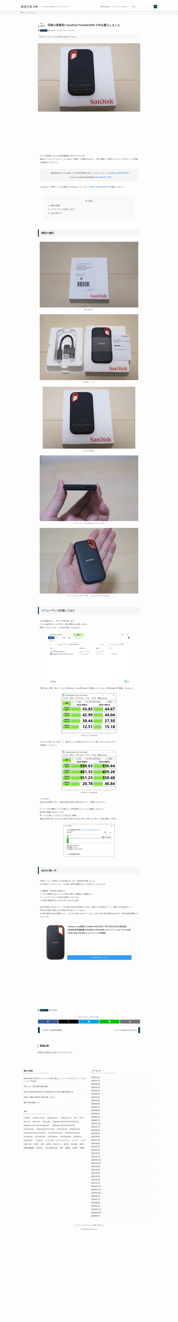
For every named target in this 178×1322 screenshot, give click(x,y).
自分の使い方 (56, 213)
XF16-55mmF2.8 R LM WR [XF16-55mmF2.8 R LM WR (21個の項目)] (45, 1129)
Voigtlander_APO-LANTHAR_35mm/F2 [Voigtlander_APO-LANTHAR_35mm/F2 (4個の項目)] (66, 1121)
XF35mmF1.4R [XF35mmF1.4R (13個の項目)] (75, 1129)
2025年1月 (98, 1111)
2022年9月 (98, 1170)
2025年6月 (98, 1089)
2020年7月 (98, 1278)
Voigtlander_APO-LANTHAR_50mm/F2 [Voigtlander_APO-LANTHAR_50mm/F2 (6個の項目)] (36, 1125)
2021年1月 (98, 1251)
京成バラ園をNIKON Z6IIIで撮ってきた (39, 1097)
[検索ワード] (144, 6)
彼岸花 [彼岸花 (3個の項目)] (49, 1144)
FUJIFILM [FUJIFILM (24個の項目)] (27, 1118)
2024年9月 (98, 1116)
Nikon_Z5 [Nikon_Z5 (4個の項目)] (27, 1121)
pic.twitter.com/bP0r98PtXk (118, 173)
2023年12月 (98, 1154)
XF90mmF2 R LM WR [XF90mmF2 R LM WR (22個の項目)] (72, 1133)
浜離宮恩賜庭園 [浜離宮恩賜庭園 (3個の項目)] (29, 1148)
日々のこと (44, 30)
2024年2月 (98, 1148)
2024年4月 (98, 1143)
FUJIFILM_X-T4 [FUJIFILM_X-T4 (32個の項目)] (52, 1118)
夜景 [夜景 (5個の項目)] (42, 1144)
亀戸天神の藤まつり (32, 1103)
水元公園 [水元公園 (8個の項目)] (74, 1144)
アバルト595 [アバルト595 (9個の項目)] (49, 1140)
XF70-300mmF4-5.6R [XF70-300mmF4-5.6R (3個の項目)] (55, 1133)
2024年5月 (98, 1138)
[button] (48, 1022)
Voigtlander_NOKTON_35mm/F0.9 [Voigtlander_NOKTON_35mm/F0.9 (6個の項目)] (63, 1125)
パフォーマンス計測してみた (63, 209)
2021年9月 (98, 1224)
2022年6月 (98, 1186)
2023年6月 (98, 1165)
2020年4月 (98, 1289)
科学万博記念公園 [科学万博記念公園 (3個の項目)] (51, 1148)
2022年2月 (98, 1202)
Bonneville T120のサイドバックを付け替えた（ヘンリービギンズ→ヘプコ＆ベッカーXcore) (55, 1079)
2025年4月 (98, 1100)
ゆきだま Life (29, 6)
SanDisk (53, 30)
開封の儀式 (55, 205)
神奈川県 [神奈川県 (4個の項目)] (40, 1148)
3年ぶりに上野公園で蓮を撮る (36, 1086)
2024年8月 (98, 1122)
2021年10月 (98, 1219)
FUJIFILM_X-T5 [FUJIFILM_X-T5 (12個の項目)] (66, 1118)
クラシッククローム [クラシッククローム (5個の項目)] (62, 1140)
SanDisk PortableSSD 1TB (99, 187)
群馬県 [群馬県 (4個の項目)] (75, 1148)
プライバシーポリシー (83, 1315)
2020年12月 (98, 1256)
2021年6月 (98, 1235)
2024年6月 (98, 1132)
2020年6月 (98, 1283)
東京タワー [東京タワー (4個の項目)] (57, 1144)
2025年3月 (98, 1105)
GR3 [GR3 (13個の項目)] (75, 1118)
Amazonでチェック (99, 957)
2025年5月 (98, 1095)
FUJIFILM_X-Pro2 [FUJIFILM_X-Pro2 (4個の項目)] (39, 1118)
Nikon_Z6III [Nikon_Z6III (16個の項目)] (46, 1121)
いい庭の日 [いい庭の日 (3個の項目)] (38, 1140)
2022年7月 (98, 1181)
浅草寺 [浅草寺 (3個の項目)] (82, 1144)
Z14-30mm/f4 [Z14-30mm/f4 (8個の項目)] (28, 1136)
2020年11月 (98, 1262)
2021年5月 (98, 1240)
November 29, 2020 (103, 177)
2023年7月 (98, 1159)
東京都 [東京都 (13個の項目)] (66, 1144)
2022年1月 (98, 1208)
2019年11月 (98, 1294)
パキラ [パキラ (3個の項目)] (83, 1140)
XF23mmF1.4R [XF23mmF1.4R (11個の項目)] (62, 1129)
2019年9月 (98, 1305)
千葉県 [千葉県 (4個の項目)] (36, 1144)
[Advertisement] (89, 131)
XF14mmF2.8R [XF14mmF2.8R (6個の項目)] (29, 1129)
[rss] (152, 1)
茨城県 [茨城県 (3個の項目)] (82, 1148)
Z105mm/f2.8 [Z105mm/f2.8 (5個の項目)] (28, 1140)
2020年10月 (98, 1267)
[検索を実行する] (155, 6)
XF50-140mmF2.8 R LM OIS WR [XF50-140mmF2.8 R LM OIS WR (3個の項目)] (34, 1133)
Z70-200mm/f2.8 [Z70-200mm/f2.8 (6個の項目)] (65, 1136)
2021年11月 (98, 1213)
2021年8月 (98, 1229)
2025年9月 (98, 1078)
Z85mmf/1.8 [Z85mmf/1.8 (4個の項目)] (78, 1136)
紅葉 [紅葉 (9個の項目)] (61, 1148)
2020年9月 (98, 1272)
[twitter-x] (149, 1)
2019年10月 (98, 1299)
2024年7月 (98, 1127)
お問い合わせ (97, 1315)
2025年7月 (98, 1084)
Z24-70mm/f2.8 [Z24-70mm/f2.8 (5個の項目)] (40, 1136)
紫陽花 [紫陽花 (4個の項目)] (68, 1148)
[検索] (155, 1)
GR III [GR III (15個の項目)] (81, 1118)
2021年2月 (98, 1245)
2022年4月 (98, 1197)
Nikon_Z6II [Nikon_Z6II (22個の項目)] (36, 1121)
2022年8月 (98, 1175)
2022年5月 (98, 1192)
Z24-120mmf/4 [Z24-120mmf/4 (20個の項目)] (52, 1136)
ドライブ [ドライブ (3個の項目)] (75, 1140)
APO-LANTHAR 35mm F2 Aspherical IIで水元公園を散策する (48, 1092)
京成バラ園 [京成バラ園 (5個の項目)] (27, 1144)
